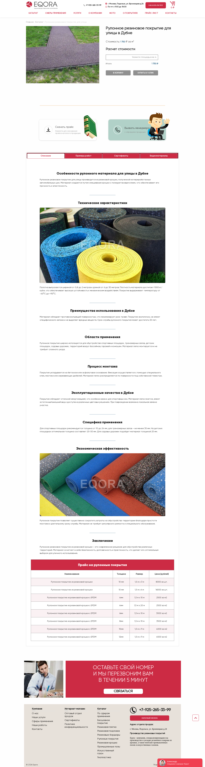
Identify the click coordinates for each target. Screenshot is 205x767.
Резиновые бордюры (108, 735)
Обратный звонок (149, 718)
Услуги (77, 13)
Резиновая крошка (107, 743)
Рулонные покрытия (107, 739)
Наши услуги (38, 717)
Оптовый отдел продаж (73, 715)
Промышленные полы (108, 747)
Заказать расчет (155, 5)
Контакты (170, 13)
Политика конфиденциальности (76, 725)
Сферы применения (55, 13)
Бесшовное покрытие (103, 721)
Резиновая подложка (108, 731)
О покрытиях (130, 13)
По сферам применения (103, 715)
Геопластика (104, 757)
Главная (30, 22)
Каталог (39, 22)
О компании (95, 13)
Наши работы (39, 725)
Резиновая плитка (106, 727)
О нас (35, 713)
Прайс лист (151, 13)
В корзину (118, 73)
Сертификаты (72, 720)
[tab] (45, 156)
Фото (112, 13)
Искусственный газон (105, 752)
